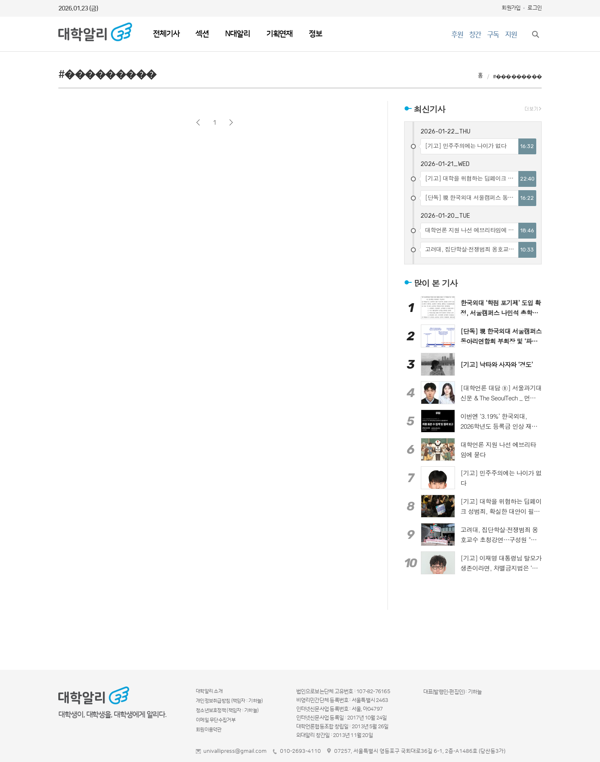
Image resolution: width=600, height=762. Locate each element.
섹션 (202, 34)
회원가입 (511, 8)
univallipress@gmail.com (235, 751)
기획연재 (279, 34)
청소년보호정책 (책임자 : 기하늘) (227, 710)
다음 (231, 122)
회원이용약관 (209, 729)
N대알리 (237, 34)
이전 (198, 122)
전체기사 (166, 34)
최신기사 (429, 109)
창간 (475, 34)
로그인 (535, 8)
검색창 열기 (535, 34)
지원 (511, 34)
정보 (315, 34)
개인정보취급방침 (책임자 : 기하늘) (229, 701)
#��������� (517, 77)
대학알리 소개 (209, 691)
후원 (457, 34)
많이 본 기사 (436, 283)
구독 (493, 34)
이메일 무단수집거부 (215, 720)
